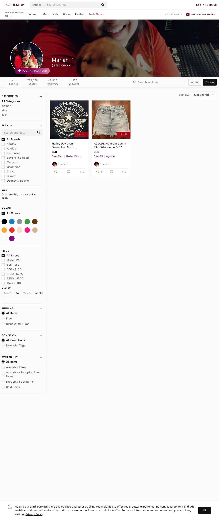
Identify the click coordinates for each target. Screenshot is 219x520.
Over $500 (11, 283)
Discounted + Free (16, 324)
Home (67, 14)
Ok (205, 510)
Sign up (212, 5)
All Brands (11, 139)
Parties (79, 14)
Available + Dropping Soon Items (21, 374)
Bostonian (11, 153)
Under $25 (11, 260)
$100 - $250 (12, 274)
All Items (9, 313)
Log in (200, 5)
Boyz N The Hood (15, 157)
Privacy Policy (34, 514)
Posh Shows (96, 14)
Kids (55, 14)
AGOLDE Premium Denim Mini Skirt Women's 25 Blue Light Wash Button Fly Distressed (110, 145)
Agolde (9, 148)
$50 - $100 (12, 269)
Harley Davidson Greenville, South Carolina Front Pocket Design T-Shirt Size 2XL (67, 145)
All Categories (11, 101)
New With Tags (13, 345)
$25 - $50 (11, 264)
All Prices (10, 255)
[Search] (72, 5)
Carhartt (9, 162)
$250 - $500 (13, 278)
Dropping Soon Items (18, 381)
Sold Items (11, 387)
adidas (9, 144)
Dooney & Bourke (15, 180)
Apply (39, 293)
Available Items (14, 367)
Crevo (8, 171)
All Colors (11, 213)
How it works (174, 14)
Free (7, 318)
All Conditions (13, 340)
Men (45, 14)
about (195, 82)
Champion (11, 167)
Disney (9, 176)
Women (33, 14)
